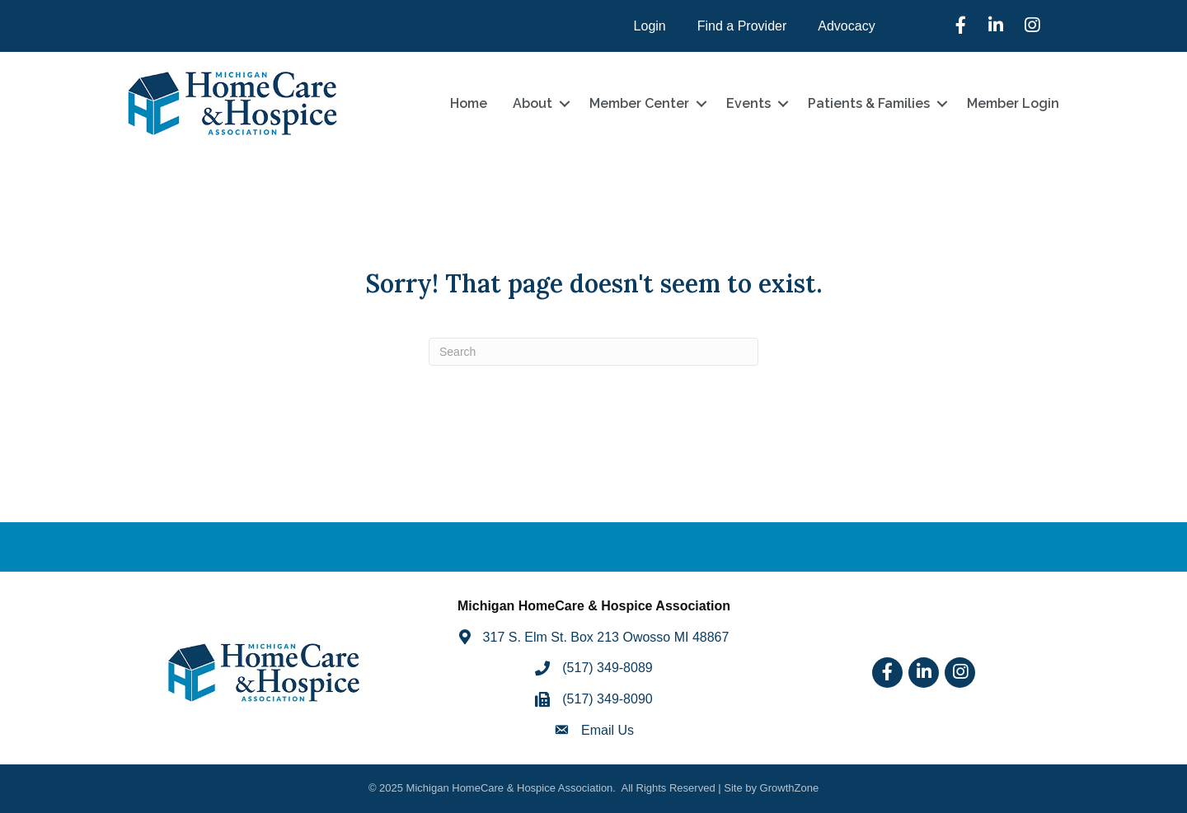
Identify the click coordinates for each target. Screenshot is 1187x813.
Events (748, 103)
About (532, 103)
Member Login (1013, 103)
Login (650, 26)
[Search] (593, 352)
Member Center (639, 103)
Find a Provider (742, 26)
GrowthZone (789, 788)
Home (468, 103)
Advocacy (846, 26)
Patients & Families (869, 103)
